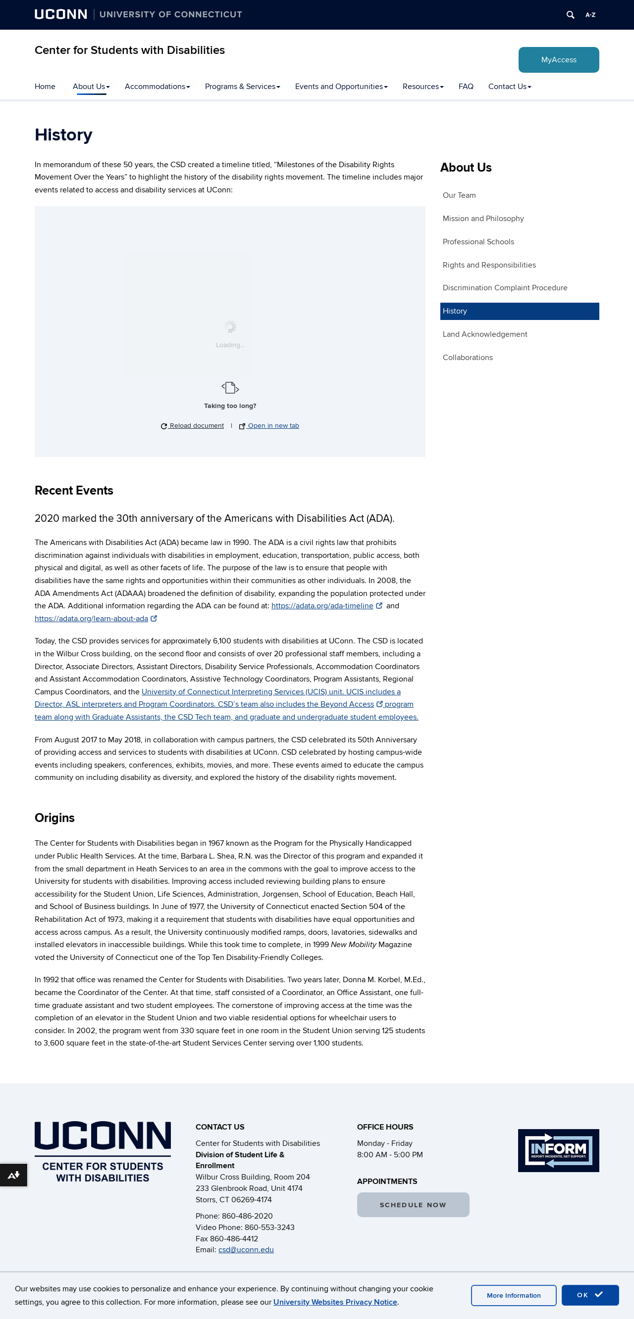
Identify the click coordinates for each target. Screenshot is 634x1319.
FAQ (466, 86)
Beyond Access (351, 704)
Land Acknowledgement (485, 334)
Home (45, 86)
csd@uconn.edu (246, 1250)
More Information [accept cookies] (514, 1295)
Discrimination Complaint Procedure (505, 288)
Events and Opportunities (341, 86)
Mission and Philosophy (483, 219)
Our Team (459, 195)
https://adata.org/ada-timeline (326, 606)
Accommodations (157, 86)
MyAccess (559, 60)
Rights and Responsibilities (489, 265)
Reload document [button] (192, 425)
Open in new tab (269, 425)
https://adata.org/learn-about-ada (96, 619)
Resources (423, 86)
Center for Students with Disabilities (130, 50)
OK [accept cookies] (590, 1294)
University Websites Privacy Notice (335, 1302)
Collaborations (468, 358)
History (455, 311)
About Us (91, 86)
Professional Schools (478, 242)
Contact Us (509, 86)
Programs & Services (242, 86)
